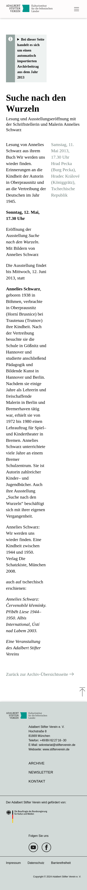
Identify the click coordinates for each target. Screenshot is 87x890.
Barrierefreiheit (61, 862)
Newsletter (41, 772)
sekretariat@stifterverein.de (57, 744)
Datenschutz (36, 862)
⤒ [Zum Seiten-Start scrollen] (82, 691)
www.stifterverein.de (56, 749)
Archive (37, 763)
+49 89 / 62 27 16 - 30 (53, 740)
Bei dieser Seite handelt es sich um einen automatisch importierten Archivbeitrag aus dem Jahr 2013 (30, 58)
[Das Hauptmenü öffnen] (76, 9)
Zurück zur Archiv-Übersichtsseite (37, 674)
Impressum (13, 862)
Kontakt (37, 781)
